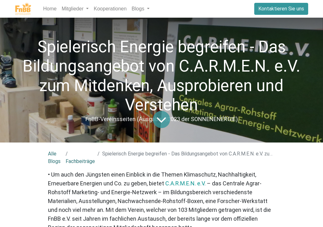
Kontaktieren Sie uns (281, 9)
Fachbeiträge (80, 161)
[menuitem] (50, 9)
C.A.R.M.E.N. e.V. (185, 183)
